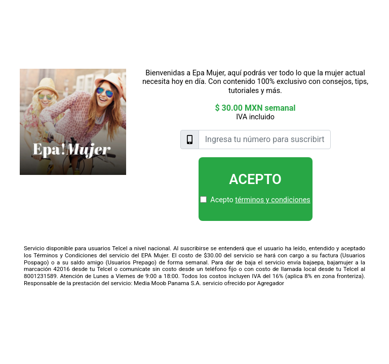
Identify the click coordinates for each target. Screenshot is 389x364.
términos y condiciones (272, 200)
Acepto (255, 179)
